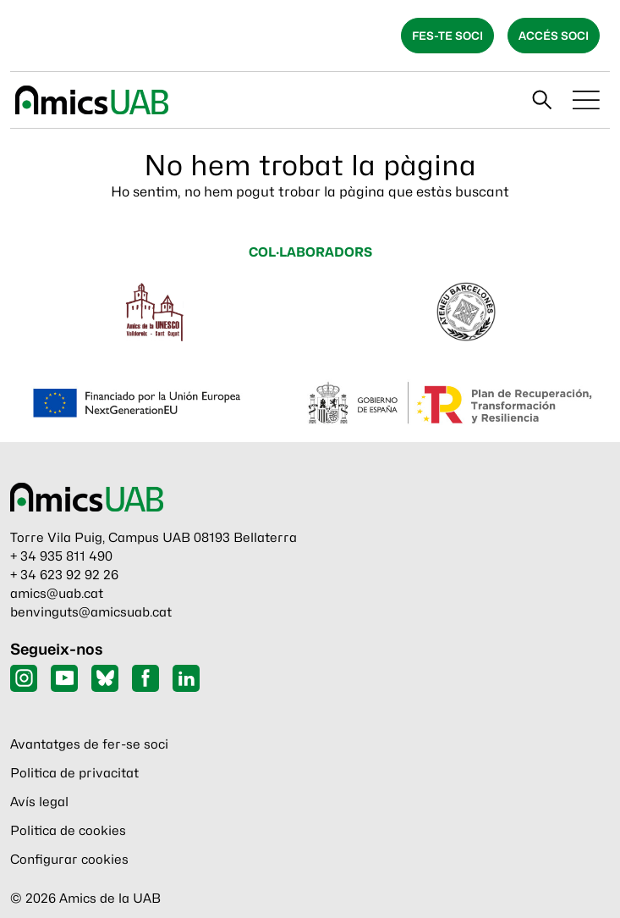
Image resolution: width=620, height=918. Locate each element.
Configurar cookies (69, 859)
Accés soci (553, 35)
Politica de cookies (68, 830)
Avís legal (39, 802)
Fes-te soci (447, 35)
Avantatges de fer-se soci (89, 744)
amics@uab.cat (56, 593)
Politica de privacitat (74, 773)
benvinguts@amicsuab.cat (91, 612)
